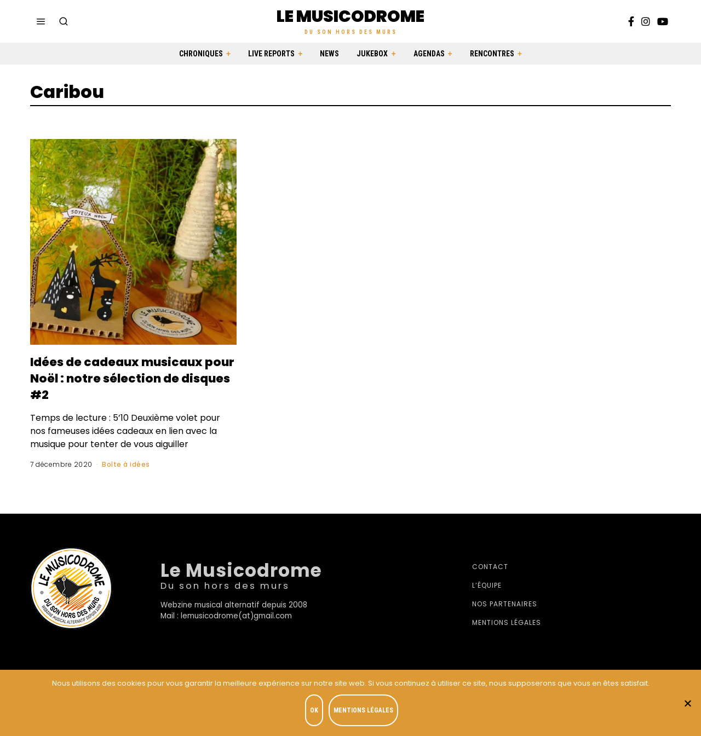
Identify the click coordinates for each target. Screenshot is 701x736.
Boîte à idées (126, 464)
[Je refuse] (687, 703)
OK (316, 712)
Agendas (429, 53)
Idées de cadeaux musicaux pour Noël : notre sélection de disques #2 (129, 377)
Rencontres (492, 53)
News (329, 53)
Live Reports (271, 53)
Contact (490, 566)
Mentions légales (506, 622)
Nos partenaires (504, 603)
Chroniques (201, 53)
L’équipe (487, 585)
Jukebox (372, 53)
